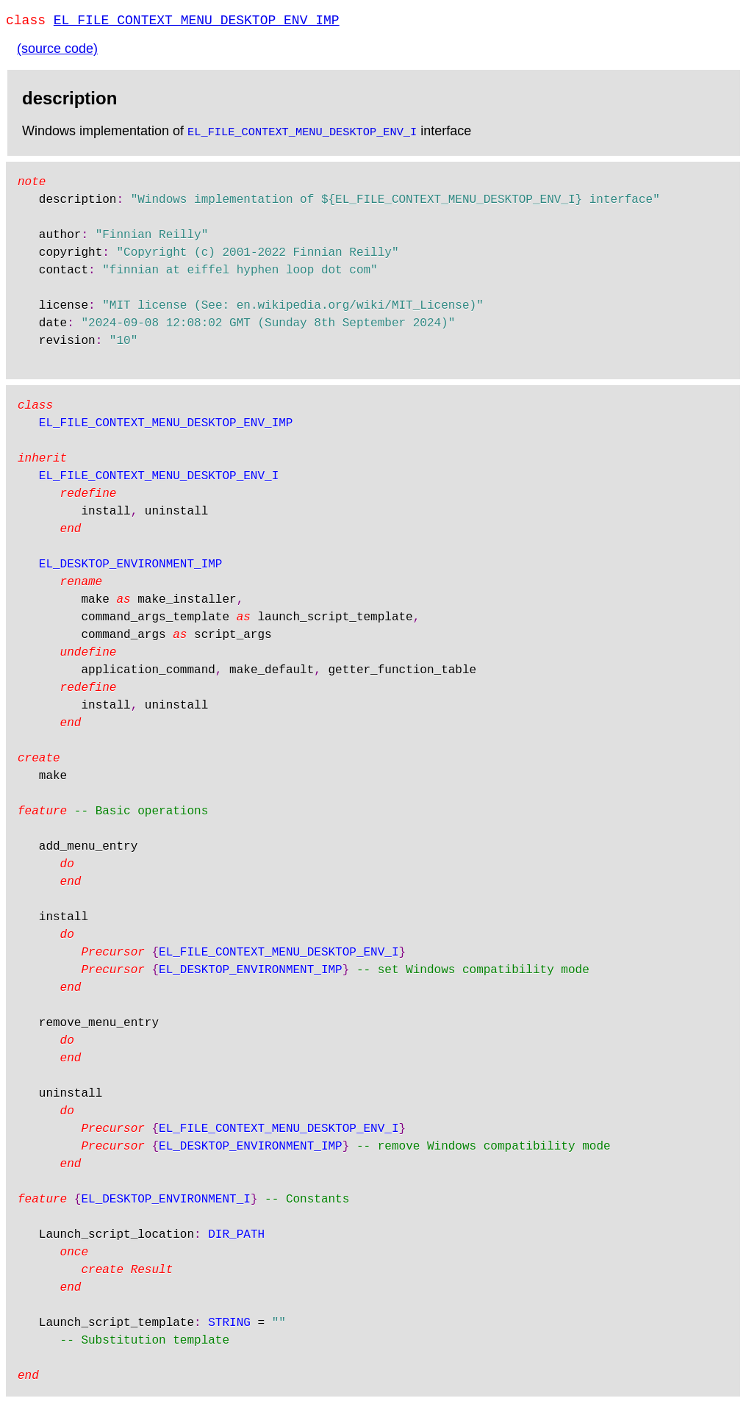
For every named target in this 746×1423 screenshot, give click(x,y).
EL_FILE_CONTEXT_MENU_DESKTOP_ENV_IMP (197, 22)
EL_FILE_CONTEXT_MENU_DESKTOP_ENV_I (302, 133)
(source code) (57, 51)
